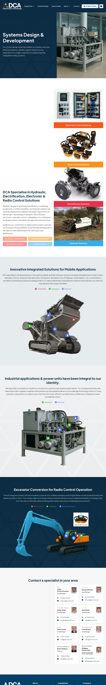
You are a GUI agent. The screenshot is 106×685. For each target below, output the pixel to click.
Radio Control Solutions (40, 239)
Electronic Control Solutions (15, 239)
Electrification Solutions (15, 244)
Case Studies (56, 6)
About (66, 6)
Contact (76, 6)
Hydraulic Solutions (40, 244)
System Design (43, 6)
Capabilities (28, 6)
